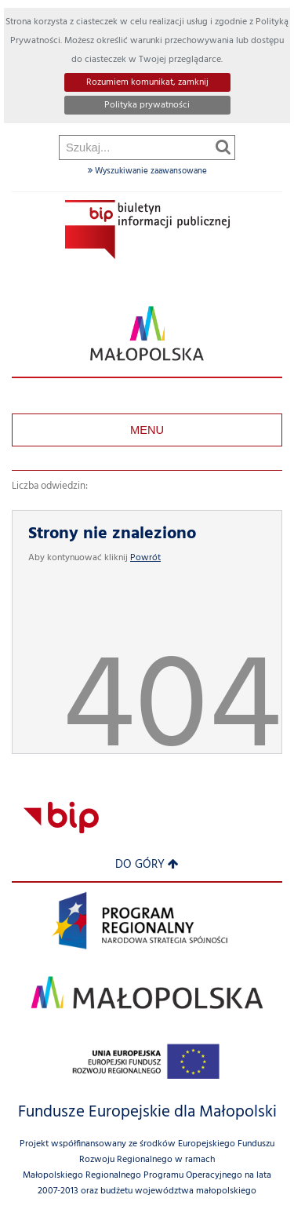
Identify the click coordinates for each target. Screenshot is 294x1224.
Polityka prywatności (147, 105)
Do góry (147, 865)
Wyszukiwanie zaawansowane (147, 171)
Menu (147, 430)
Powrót (145, 558)
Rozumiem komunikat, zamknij (147, 82)
